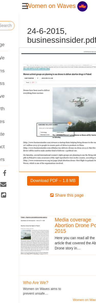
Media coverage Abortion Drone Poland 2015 (62, 225)
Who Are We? (16, 282)
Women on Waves (38, 5)
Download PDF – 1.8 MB (34, 180)
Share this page (48, 195)
